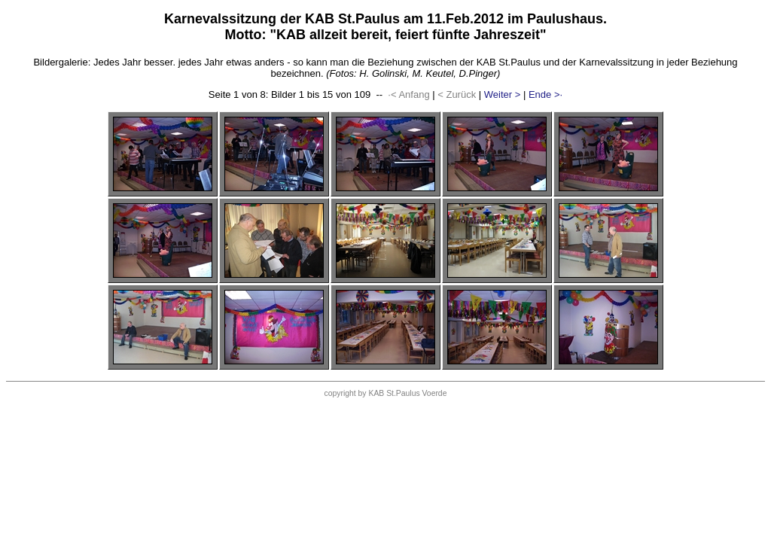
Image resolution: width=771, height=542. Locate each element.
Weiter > (502, 94)
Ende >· (545, 94)
